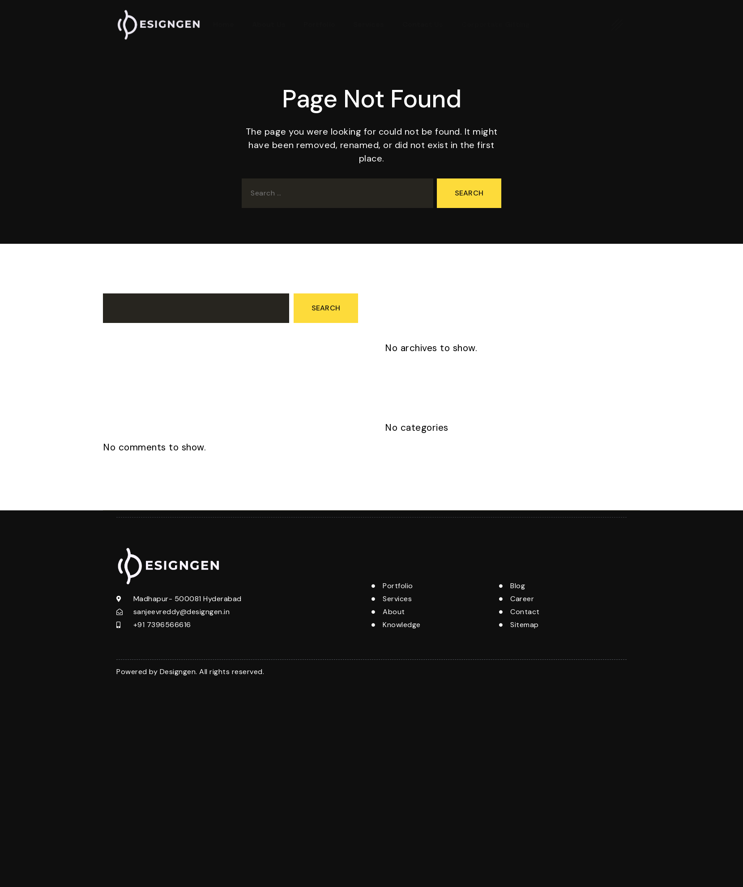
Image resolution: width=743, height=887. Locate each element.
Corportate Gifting (495, 24)
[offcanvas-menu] (617, 24)
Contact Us (423, 24)
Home (223, 24)
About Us (269, 24)
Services (368, 24)
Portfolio (319, 24)
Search (115, 285)
